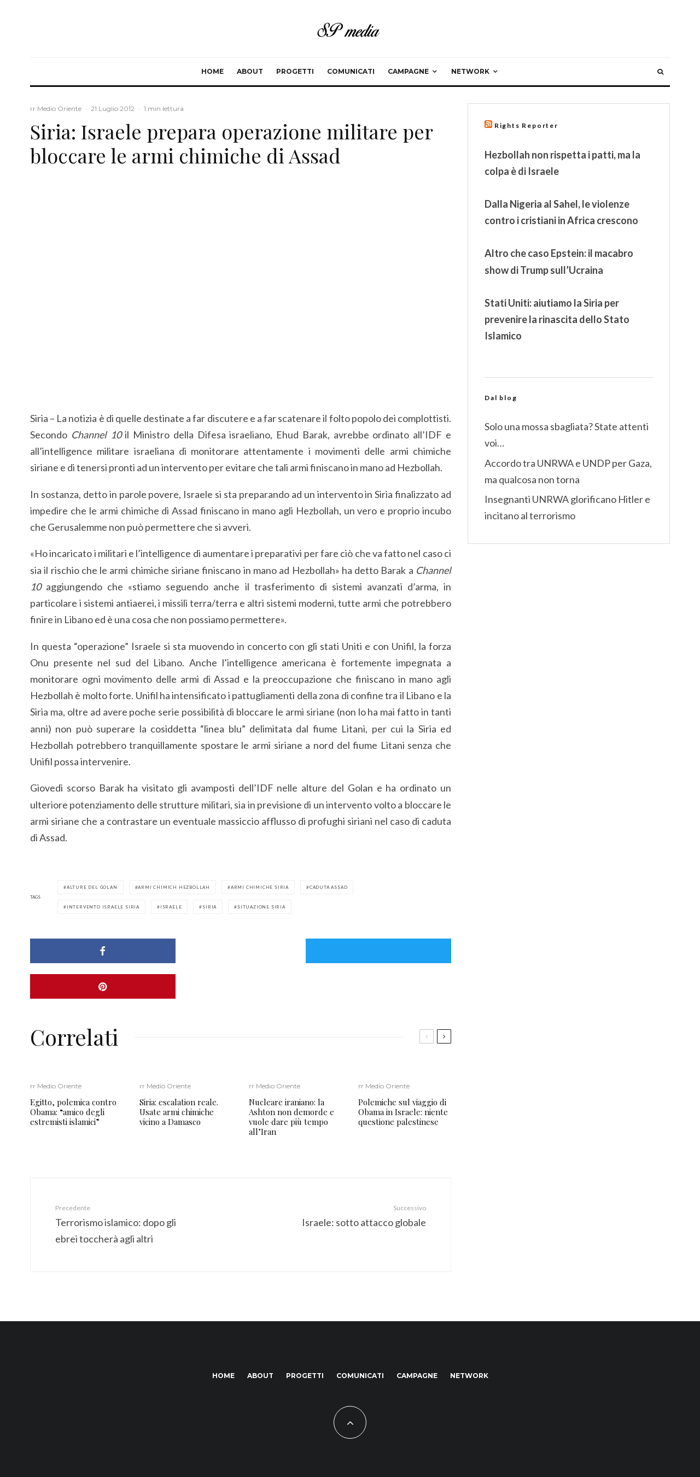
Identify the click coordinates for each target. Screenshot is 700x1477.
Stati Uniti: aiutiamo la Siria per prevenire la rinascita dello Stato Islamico (557, 319)
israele (171, 907)
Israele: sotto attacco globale (359, 1179)
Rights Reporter (526, 125)
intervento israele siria (103, 907)
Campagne (408, 71)
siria (209, 907)
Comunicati (351, 71)
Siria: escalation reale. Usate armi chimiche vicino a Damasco (178, 1076)
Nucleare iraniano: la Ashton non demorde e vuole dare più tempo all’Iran (291, 1081)
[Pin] (383, 951)
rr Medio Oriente (55, 108)
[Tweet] (240, 951)
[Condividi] (97, 951)
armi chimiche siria (260, 887)
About (250, 71)
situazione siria (261, 907)
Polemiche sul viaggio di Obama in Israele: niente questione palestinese (403, 1076)
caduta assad (329, 887)
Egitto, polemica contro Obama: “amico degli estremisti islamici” (73, 1076)
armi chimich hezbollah (174, 887)
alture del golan (92, 887)
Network (470, 71)
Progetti (295, 71)
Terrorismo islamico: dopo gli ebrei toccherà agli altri (122, 1188)
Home (212, 71)
